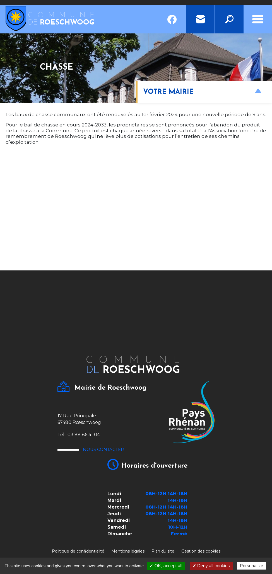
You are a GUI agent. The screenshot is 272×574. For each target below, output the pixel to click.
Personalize (251, 565)
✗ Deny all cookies (211, 565)
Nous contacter (116, 450)
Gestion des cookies (200, 551)
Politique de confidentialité (78, 551)
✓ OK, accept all (166, 565)
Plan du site (162, 551)
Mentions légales (128, 551)
